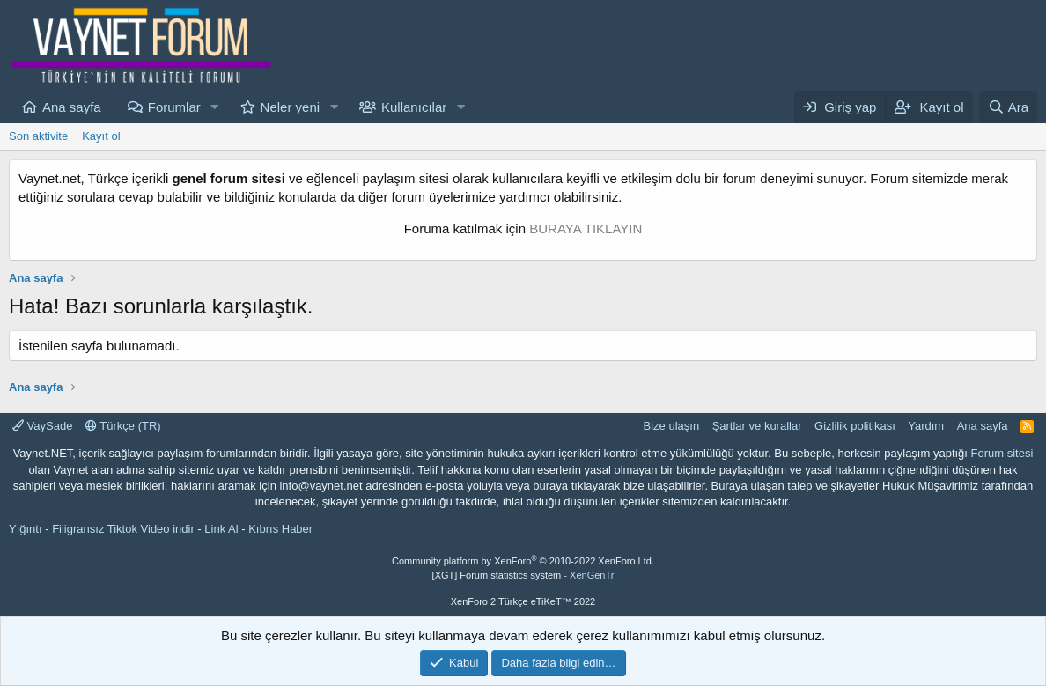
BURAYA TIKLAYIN (585, 228)
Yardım (926, 425)
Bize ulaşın (672, 425)
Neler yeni (290, 107)
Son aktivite (38, 136)
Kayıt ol (101, 136)
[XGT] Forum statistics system (523, 575)
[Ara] (1008, 107)
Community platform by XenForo (523, 561)
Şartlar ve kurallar (757, 425)
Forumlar (174, 107)
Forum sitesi (1002, 453)
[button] (215, 107)
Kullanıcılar (413, 107)
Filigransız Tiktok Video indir (123, 528)
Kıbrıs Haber (280, 528)
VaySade (42, 425)
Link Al (221, 528)
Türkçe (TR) (123, 425)
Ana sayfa (71, 107)
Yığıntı (25, 528)
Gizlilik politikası (854, 425)
